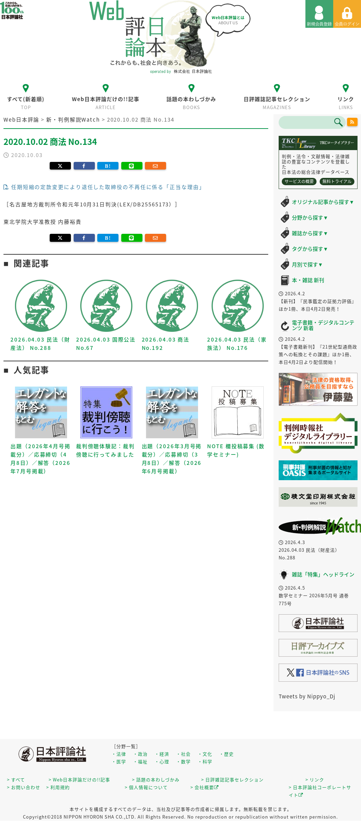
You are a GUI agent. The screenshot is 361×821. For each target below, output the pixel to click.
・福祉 (140, 761)
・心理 (162, 761)
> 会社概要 (204, 787)
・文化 (205, 753)
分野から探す (310, 217)
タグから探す (310, 249)
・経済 (162, 753)
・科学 (205, 761)
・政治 (140, 753)
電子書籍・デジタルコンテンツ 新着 (323, 325)
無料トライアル (337, 181)
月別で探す (307, 264)
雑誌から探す (310, 233)
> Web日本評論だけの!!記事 (79, 779)
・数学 (183, 761)
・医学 (119, 761)
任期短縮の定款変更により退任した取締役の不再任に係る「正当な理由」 (104, 187)
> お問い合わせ (23, 787)
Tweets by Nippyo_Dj (307, 696)
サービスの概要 (299, 181)
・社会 (183, 753)
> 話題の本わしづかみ (156, 779)
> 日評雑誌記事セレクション (232, 779)
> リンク (314, 779)
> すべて (16, 779)
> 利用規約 (58, 787)
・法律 (119, 753)
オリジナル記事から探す (323, 202)
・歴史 (226, 753)
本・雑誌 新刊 (308, 280)
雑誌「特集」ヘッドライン (323, 574)
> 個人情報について (146, 787)
